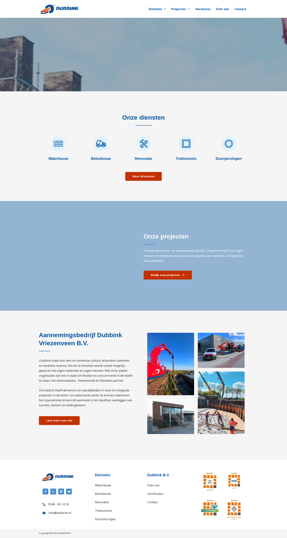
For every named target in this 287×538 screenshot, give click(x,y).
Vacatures (202, 9)
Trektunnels (103, 511)
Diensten (157, 9)
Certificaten (155, 494)
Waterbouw (103, 485)
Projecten (180, 9)
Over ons (222, 9)
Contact (240, 9)
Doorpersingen (105, 519)
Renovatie (102, 502)
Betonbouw (103, 494)
